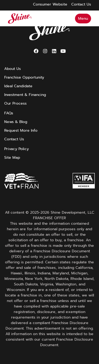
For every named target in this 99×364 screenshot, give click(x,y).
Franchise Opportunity (24, 77)
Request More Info (20, 130)
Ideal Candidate (18, 86)
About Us (12, 68)
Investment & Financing (25, 95)
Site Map (12, 157)
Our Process (15, 103)
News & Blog (15, 122)
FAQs (8, 113)
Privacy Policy (16, 149)
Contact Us (14, 139)
